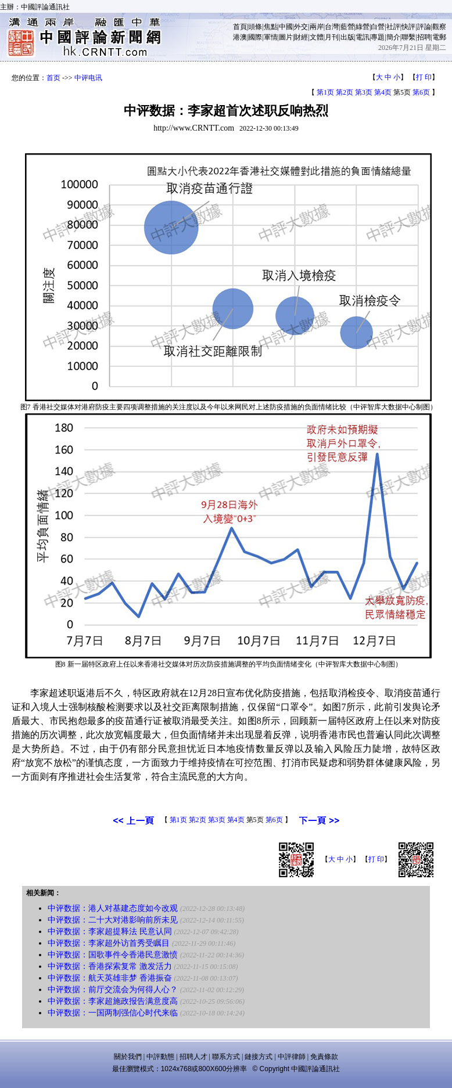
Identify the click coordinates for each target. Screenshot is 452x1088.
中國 (286, 27)
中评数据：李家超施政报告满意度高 (113, 1001)
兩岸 (317, 27)
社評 (393, 27)
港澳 (240, 37)
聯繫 (408, 37)
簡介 (393, 37)
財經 (301, 37)
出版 (347, 37)
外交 (301, 27)
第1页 (325, 92)
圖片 (286, 37)
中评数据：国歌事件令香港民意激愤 (113, 954)
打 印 (424, 77)
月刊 (332, 37)
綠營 (363, 27)
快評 (408, 27)
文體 (317, 37)
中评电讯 (88, 78)
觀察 (439, 27)
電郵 (439, 37)
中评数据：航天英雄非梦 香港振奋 (110, 978)
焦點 (271, 27)
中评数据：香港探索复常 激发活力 (110, 966)
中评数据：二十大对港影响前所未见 (113, 920)
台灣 (332, 27)
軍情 (271, 37)
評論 (424, 27)
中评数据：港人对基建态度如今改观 (113, 908)
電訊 (363, 37)
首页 (53, 78)
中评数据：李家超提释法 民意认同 (110, 931)
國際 (255, 37)
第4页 (383, 92)
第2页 (344, 92)
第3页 (363, 92)
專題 (378, 37)
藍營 (347, 27)
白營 (378, 27)
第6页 (421, 92)
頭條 (255, 27)
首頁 (240, 27)
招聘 (424, 37)
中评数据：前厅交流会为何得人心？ (113, 989)
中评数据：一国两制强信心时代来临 (113, 1012)
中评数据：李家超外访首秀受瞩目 (109, 943)
